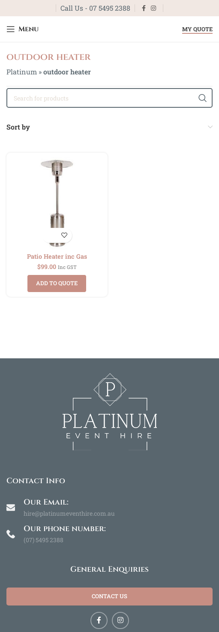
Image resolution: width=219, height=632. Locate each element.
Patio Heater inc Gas (57, 256)
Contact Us (109, 596)
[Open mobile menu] (22, 29)
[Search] (109, 98)
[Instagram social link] (153, 8)
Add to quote (57, 283)
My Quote (197, 29)
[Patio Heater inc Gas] (57, 203)
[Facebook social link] (143, 8)
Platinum (21, 71)
